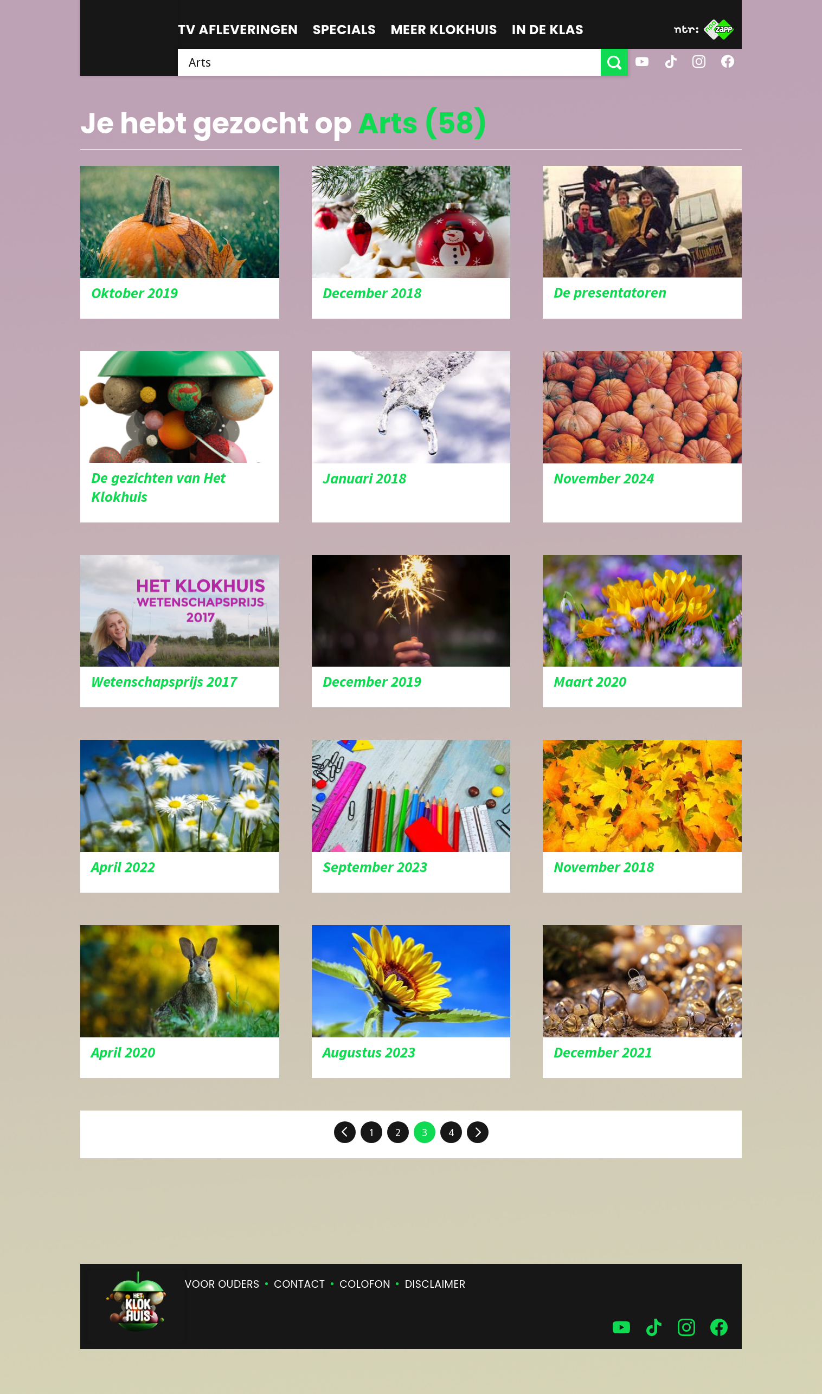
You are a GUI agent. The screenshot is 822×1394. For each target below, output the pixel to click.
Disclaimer (435, 1284)
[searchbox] (389, 62)
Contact (299, 1284)
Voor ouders (222, 1284)
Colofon (364, 1284)
